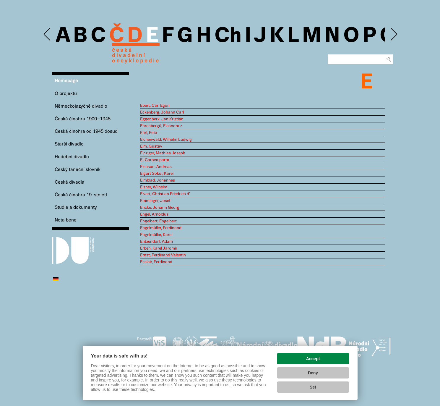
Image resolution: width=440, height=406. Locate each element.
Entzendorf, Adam (156, 242)
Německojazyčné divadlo (81, 106)
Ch (228, 36)
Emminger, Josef (155, 201)
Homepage (66, 80)
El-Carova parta (154, 160)
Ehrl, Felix (148, 133)
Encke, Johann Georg (159, 208)
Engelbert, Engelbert (158, 221)
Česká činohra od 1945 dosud (86, 131)
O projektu (66, 93)
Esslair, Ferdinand (156, 262)
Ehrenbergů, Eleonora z (161, 126)
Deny (313, 373)
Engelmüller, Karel (156, 235)
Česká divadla (70, 182)
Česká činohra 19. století (81, 195)
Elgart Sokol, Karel (156, 174)
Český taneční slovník (77, 169)
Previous (47, 34)
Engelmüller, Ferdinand (160, 228)
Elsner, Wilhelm (153, 187)
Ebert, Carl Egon (155, 105)
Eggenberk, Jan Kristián (162, 119)
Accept (313, 358)
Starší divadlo (69, 144)
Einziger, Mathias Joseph (162, 153)
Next (393, 34)
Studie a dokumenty (76, 207)
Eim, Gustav (151, 146)
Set (313, 387)
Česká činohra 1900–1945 (83, 119)
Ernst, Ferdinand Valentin (163, 255)
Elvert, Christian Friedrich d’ (165, 194)
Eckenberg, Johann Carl (162, 112)
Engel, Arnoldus (154, 214)
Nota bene (66, 220)
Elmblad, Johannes (157, 180)
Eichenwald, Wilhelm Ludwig (166, 140)
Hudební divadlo (72, 156)
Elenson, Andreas (156, 167)
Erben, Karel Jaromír (158, 248)
